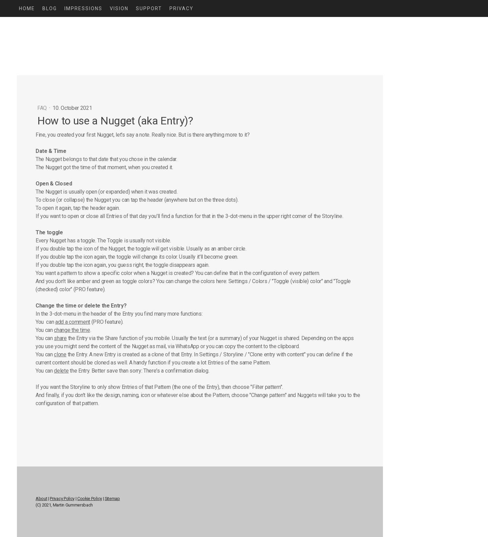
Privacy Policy (62, 498)
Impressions (83, 8)
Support (149, 8)
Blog (49, 8)
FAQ (42, 108)
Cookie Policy (89, 498)
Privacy (181, 8)
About (41, 498)
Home (27, 8)
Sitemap (112, 498)
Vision (119, 8)
